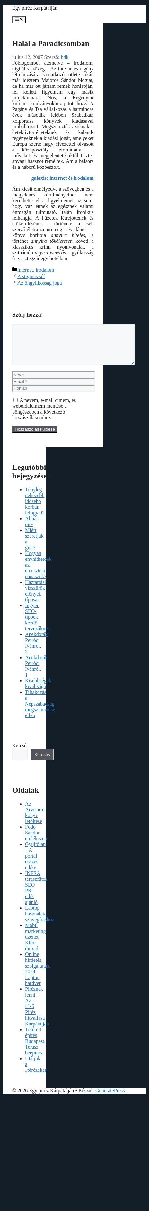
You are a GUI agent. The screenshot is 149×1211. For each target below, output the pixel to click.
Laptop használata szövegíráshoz (39, 921)
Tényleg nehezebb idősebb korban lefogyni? (34, 509)
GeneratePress (110, 1098)
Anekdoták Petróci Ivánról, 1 (36, 673)
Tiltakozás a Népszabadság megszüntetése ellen (40, 711)
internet (25, 270)
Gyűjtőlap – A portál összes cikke (35, 863)
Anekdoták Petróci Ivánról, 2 (36, 650)
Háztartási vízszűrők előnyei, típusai (35, 598)
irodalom (45, 270)
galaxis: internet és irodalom (62, 178)
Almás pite (32, 529)
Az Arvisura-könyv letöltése (35, 820)
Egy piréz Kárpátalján (34, 8)
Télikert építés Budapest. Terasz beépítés (35, 1048)
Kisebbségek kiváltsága (38, 691)
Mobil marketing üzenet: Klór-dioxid (35, 944)
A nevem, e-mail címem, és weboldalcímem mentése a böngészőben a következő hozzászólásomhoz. (44, 416)
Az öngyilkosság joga (39, 283)
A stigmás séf (31, 276)
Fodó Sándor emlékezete (36, 840)
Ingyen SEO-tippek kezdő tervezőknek (37, 624)
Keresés (20, 753)
